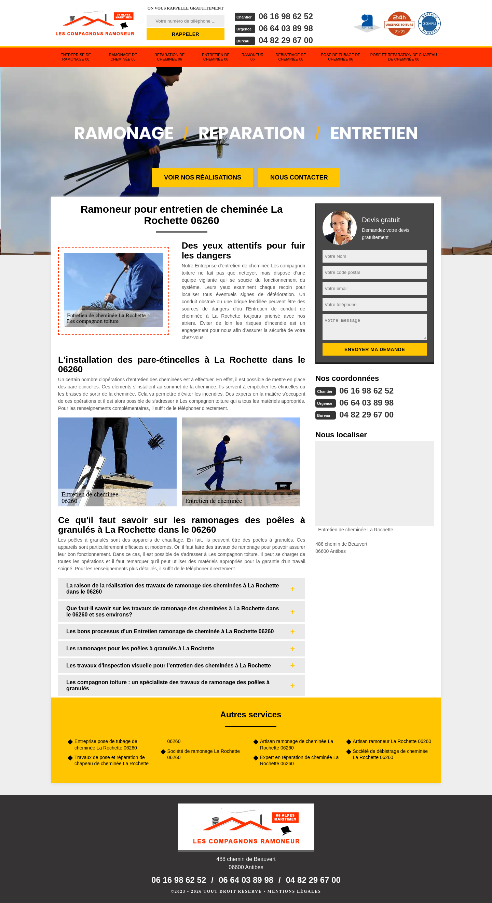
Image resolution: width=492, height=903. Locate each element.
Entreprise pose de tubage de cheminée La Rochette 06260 (105, 744)
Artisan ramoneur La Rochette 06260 (392, 741)
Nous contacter (299, 177)
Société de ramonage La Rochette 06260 (203, 754)
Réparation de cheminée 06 (169, 57)
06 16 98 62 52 (286, 16)
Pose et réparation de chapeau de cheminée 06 (403, 57)
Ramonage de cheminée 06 (123, 57)
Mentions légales (294, 891)
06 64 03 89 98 (286, 28)
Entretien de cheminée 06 (216, 57)
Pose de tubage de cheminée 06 (340, 57)
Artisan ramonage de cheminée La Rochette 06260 (296, 744)
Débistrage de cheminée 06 (290, 57)
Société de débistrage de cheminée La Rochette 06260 (390, 754)
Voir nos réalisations (202, 177)
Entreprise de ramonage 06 (75, 57)
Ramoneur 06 (252, 57)
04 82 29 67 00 (286, 40)
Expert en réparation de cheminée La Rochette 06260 (299, 760)
